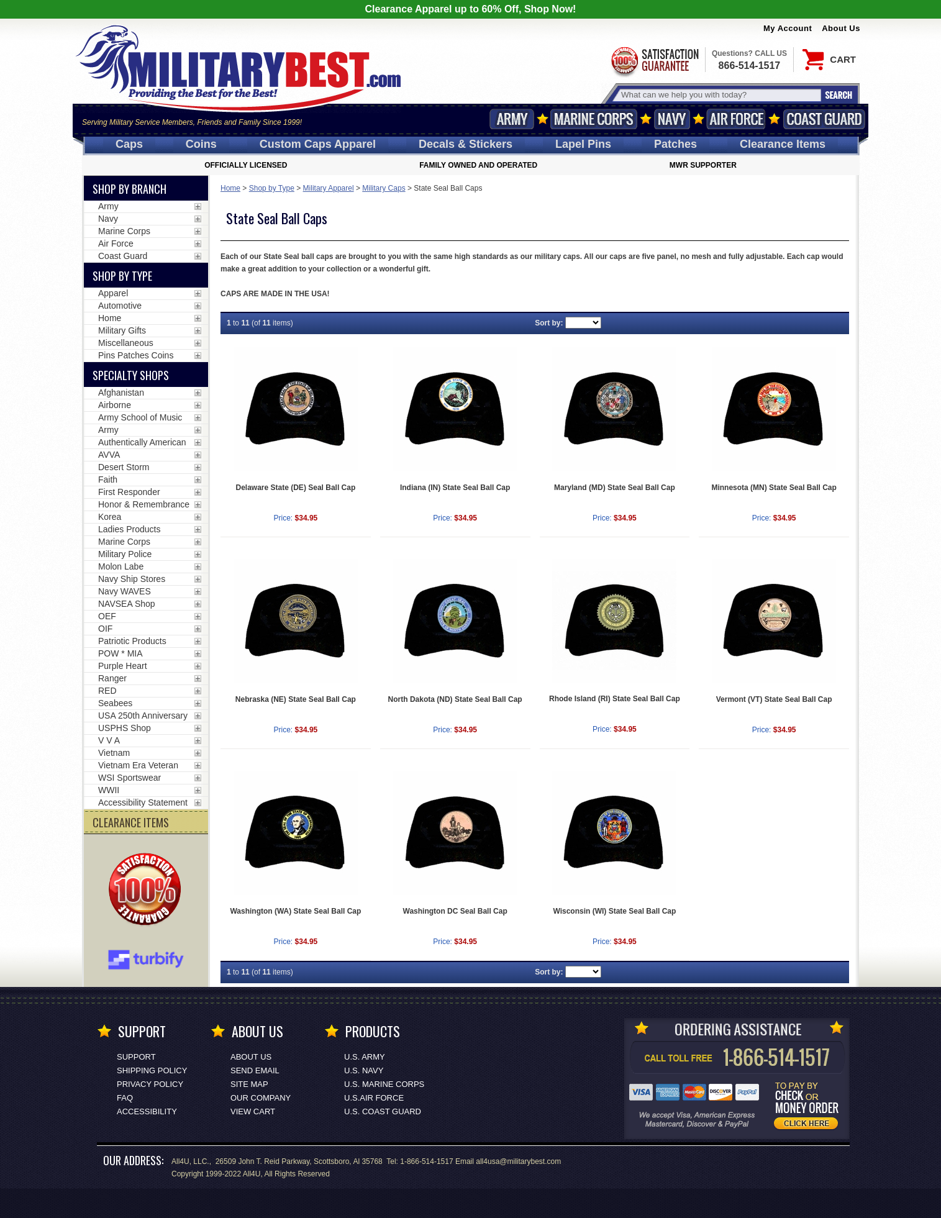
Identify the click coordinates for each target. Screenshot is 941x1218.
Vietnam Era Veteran (138, 765)
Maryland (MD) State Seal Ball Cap (614, 487)
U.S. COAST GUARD (382, 1111)
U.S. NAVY (363, 1070)
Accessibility (147, 1111)
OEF (107, 616)
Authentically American (142, 442)
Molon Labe (120, 566)
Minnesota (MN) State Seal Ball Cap (773, 487)
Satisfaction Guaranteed (654, 60)
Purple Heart (122, 666)
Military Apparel (328, 188)
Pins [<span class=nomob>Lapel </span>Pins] (583, 144)
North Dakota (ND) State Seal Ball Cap (455, 699)
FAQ (125, 1097)
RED (107, 691)
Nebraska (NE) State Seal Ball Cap (295, 699)
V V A (109, 740)
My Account (787, 28)
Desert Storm (123, 467)
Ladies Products (129, 529)
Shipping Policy (152, 1070)
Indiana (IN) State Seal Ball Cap (455, 487)
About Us (841, 28)
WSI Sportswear (129, 778)
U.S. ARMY (364, 1056)
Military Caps (383, 188)
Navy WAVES (124, 591)
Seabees (115, 703)
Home (230, 188)
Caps (129, 144)
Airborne (114, 405)
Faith (107, 479)
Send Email (255, 1070)
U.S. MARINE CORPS (384, 1084)
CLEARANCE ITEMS (131, 822)
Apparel (113, 293)
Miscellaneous (125, 343)
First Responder (129, 492)
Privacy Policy (150, 1084)
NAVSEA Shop (126, 604)
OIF (105, 629)
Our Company (260, 1097)
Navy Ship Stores (131, 579)
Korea (109, 517)
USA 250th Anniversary (143, 715)
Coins (201, 144)
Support (136, 1056)
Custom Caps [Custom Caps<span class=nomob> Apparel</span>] (318, 144)
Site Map (249, 1084)
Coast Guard (824, 119)
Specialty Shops (131, 375)
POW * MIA (120, 653)
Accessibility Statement (143, 802)
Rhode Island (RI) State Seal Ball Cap (614, 698)
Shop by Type (271, 188)
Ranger (112, 678)
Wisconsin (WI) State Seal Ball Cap (614, 911)
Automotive (120, 306)
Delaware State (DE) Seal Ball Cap (296, 487)
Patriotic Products (132, 641)
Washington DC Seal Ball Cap (455, 911)
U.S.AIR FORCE (374, 1097)
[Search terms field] (719, 94)
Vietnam (114, 753)
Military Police (125, 554)
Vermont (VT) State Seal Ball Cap (774, 699)
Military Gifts (122, 330)
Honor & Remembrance (143, 504)
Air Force (736, 119)
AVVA (109, 455)
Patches (675, 144)
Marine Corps (593, 119)
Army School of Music (140, 417)
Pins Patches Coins (135, 355)
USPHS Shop (124, 728)
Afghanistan (121, 393)
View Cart (252, 1111)
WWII (108, 790)
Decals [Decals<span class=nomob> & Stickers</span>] (465, 144)
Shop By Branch (129, 189)
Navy (672, 119)
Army (511, 119)
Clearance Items (782, 144)
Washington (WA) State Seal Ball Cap (295, 911)
